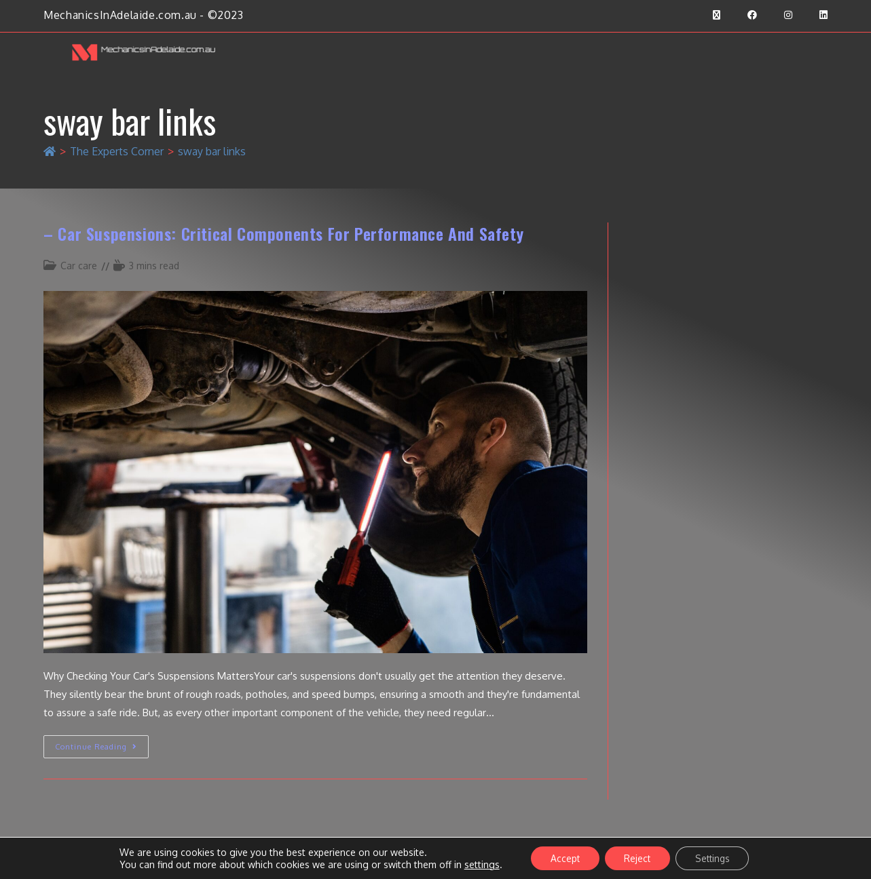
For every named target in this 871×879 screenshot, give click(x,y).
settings (477, 864)
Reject (636, 857)
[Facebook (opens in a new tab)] (752, 15)
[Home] (49, 151)
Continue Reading (102, 743)
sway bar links (212, 151)
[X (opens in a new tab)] (716, 15)
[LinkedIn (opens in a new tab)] (817, 15)
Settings (715, 857)
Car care (78, 265)
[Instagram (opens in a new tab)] (788, 15)
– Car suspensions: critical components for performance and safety (283, 233)
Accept (562, 857)
